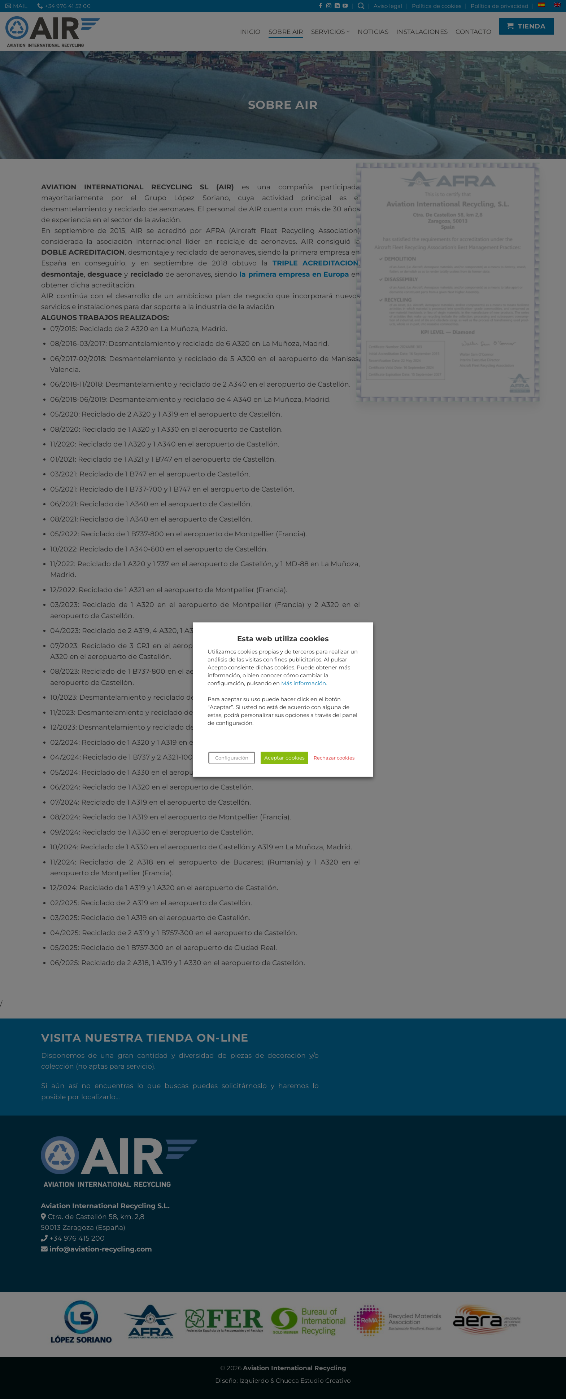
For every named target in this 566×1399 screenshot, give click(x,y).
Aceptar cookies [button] (284, 758)
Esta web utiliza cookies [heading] (283, 638)
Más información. (304, 683)
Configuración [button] (231, 758)
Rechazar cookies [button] (334, 758)
